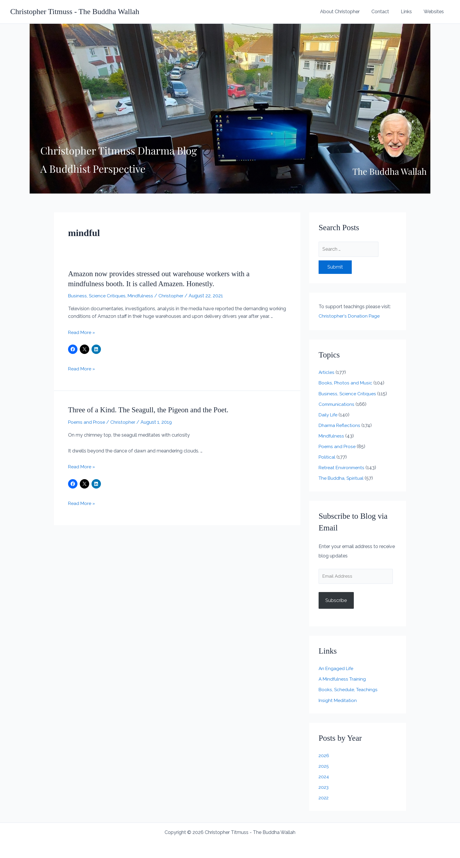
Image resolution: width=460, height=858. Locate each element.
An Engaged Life (337, 669)
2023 (324, 787)
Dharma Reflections (340, 425)
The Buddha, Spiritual (342, 478)
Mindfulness (141, 296)
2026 (324, 755)
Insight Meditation (338, 700)
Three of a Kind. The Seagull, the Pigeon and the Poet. (151, 410)
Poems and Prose (87, 422)
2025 (324, 766)
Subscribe (336, 600)
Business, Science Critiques (97, 296)
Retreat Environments (342, 467)
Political (327, 456)
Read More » (82, 332)
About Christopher (348, 11)
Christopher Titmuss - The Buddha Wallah (74, 11)
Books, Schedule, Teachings (349, 690)
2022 (324, 798)
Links (409, 11)
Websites (435, 11)
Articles (327, 372)
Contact (386, 11)
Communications (337, 404)
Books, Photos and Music (346, 383)
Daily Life (329, 414)
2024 (324, 776)
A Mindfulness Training (343, 679)
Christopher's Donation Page (349, 316)
